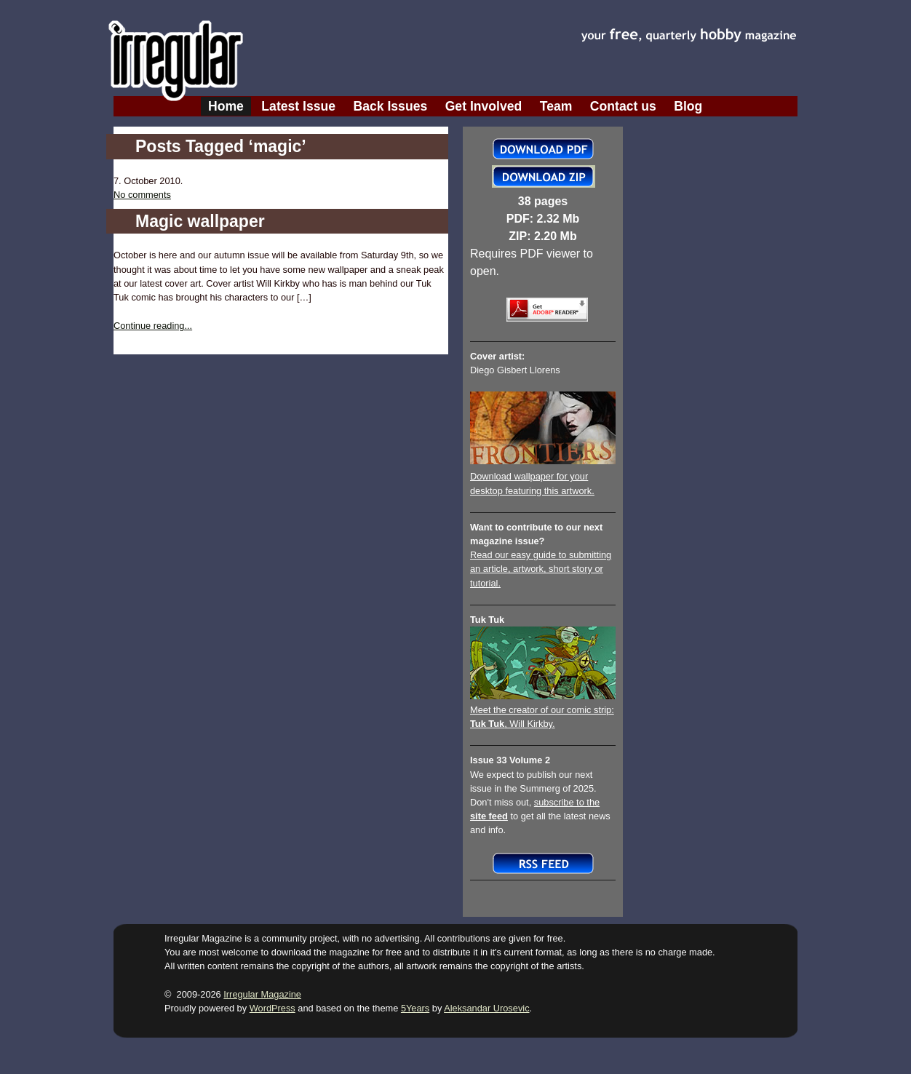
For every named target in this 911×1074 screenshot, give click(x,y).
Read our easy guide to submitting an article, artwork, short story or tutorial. (540, 568)
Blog (688, 106)
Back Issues (391, 106)
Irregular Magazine (262, 994)
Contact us (623, 106)
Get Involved (483, 106)
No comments (142, 194)
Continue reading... (153, 325)
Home (226, 106)
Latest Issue (298, 106)
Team (556, 106)
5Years (415, 1008)
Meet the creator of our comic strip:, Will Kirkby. (543, 710)
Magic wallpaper (200, 221)
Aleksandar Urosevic (486, 1008)
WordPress (272, 1008)
